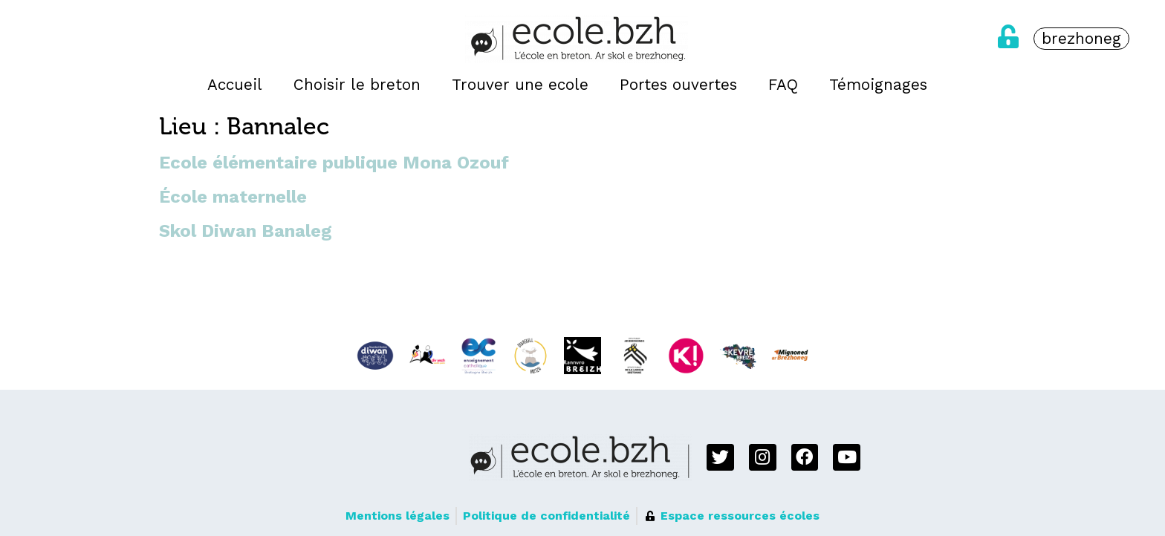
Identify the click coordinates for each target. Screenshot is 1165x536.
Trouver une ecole (520, 85)
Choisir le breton (357, 85)
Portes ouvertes (678, 85)
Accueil (234, 85)
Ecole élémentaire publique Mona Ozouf (334, 162)
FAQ (783, 85)
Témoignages (878, 85)
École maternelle (233, 196)
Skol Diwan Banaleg (245, 230)
